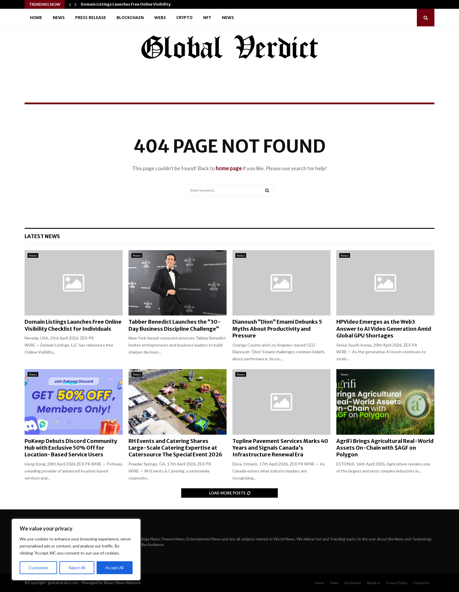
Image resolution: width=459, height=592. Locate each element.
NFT (207, 17)
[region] (76, 549)
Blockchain (130, 17)
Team (334, 583)
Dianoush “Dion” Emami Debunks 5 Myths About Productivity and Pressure (277, 328)
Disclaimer (352, 583)
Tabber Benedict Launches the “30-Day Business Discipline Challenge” (175, 325)
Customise (38, 567)
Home (36, 17)
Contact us (421, 583)
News (59, 17)
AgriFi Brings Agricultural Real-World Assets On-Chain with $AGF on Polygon (385, 448)
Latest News (42, 236)
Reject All (76, 567)
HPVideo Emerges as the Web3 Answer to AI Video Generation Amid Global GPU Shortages (383, 328)
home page (229, 168)
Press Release (90, 17)
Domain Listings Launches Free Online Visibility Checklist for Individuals (73, 325)
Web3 (160, 17)
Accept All (114, 567)
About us (374, 583)
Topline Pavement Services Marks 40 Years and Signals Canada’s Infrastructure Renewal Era (280, 448)
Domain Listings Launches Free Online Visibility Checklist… (137, 4)
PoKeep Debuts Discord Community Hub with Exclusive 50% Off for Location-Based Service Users (71, 448)
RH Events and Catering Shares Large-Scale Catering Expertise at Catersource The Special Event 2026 (175, 448)
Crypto (184, 17)
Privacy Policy (396, 583)
